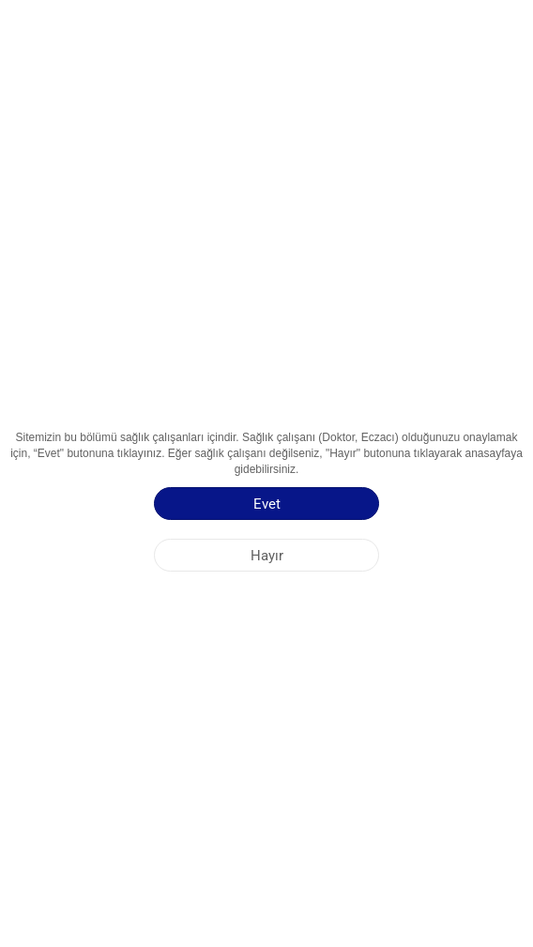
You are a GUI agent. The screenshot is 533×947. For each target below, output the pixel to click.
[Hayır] (266, 555)
